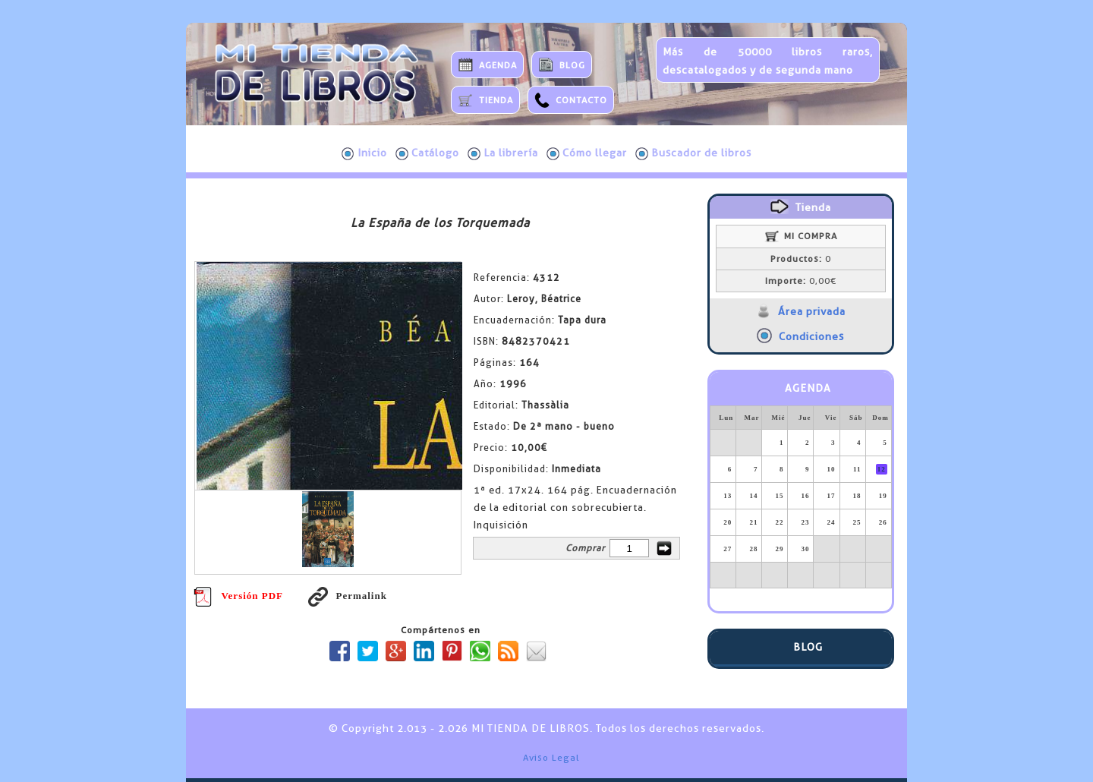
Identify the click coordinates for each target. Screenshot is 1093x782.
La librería (503, 153)
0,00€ (800, 281)
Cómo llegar (586, 153)
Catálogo (427, 153)
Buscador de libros (693, 153)
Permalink (347, 595)
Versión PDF (238, 595)
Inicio (364, 153)
